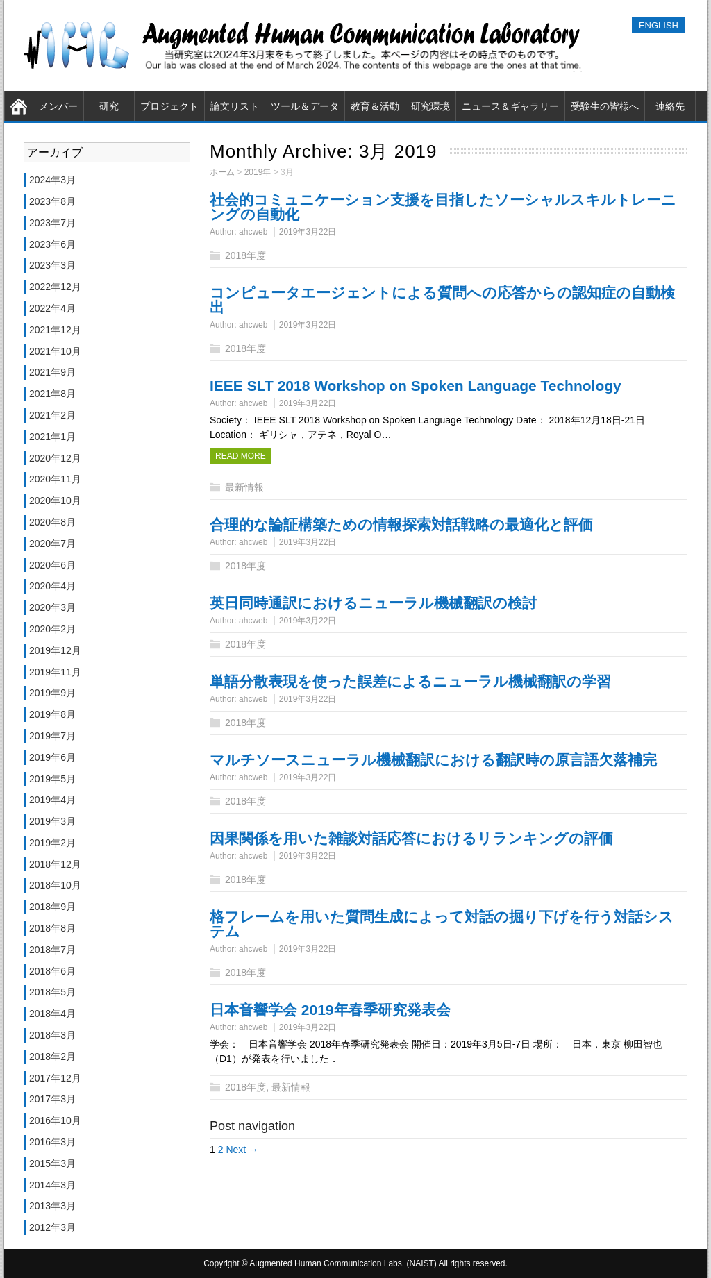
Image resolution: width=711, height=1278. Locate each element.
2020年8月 (52, 522)
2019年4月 (52, 799)
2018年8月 (52, 928)
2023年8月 (52, 201)
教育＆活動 (375, 106)
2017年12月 (55, 1078)
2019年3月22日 (308, 232)
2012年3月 (52, 1227)
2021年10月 (55, 351)
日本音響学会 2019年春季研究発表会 (330, 1010)
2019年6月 (52, 757)
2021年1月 (52, 436)
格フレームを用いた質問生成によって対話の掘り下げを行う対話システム (442, 924)
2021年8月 (52, 393)
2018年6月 (52, 971)
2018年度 (245, 255)
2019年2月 (52, 842)
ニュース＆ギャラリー (510, 106)
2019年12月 (55, 650)
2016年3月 (52, 1141)
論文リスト (234, 106)
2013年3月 (52, 1205)
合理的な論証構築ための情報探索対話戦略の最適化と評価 (401, 524)
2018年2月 (52, 1056)
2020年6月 (52, 565)
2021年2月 (52, 415)
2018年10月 (55, 885)
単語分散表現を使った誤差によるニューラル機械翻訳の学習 (410, 681)
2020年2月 (52, 628)
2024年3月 (52, 179)
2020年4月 (52, 585)
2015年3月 (52, 1163)
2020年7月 (52, 543)
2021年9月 (52, 372)
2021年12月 (55, 329)
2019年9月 (52, 692)
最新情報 (244, 487)
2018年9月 (52, 906)
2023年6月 (52, 244)
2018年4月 (52, 1013)
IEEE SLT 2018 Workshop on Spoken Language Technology (415, 386)
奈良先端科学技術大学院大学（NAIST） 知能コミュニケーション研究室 (306, 45)
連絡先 (670, 106)
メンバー (58, 106)
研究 (109, 106)
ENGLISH (658, 25)
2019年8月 (52, 714)
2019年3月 (52, 821)
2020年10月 (55, 500)
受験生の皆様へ (605, 106)
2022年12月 (55, 286)
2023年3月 (52, 265)
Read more (240, 456)
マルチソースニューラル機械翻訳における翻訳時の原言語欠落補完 (433, 760)
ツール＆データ (305, 106)
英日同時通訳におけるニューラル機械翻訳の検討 (373, 603)
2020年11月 (55, 479)
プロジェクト (169, 106)
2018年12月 (55, 864)
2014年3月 (52, 1185)
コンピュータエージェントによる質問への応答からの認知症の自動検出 (442, 300)
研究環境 (430, 106)
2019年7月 (52, 735)
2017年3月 (52, 1098)
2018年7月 (52, 949)
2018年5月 (52, 992)
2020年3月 (52, 607)
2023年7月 (52, 222)
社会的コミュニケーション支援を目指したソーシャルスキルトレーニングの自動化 (443, 207)
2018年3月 (52, 1035)
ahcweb (253, 232)
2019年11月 (55, 672)
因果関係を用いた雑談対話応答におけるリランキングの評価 (411, 838)
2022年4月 (52, 308)
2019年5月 (52, 778)
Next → (242, 1149)
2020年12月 (55, 458)
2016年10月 (55, 1120)
